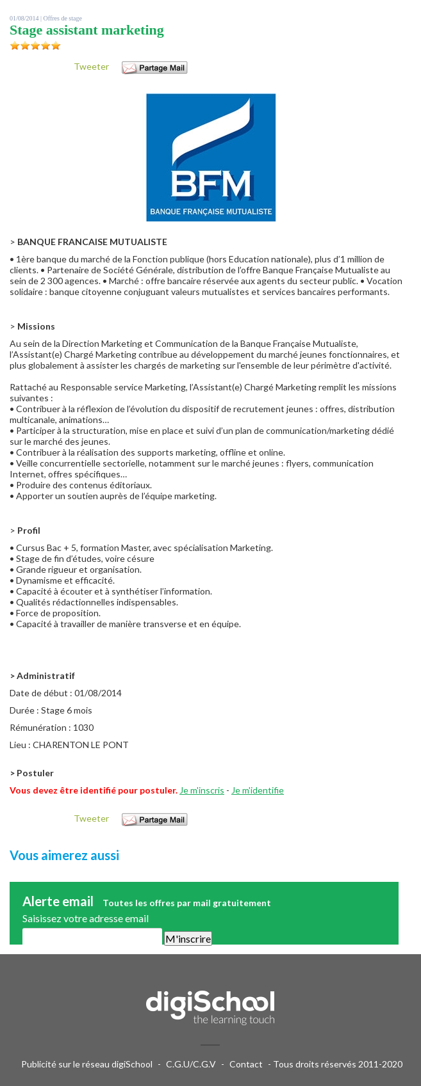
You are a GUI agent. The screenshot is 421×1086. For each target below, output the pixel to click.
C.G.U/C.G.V (191, 1063)
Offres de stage (63, 18)
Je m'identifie (257, 790)
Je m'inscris (201, 790)
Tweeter (91, 66)
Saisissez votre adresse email (85, 918)
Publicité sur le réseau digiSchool (87, 1063)
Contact (246, 1063)
